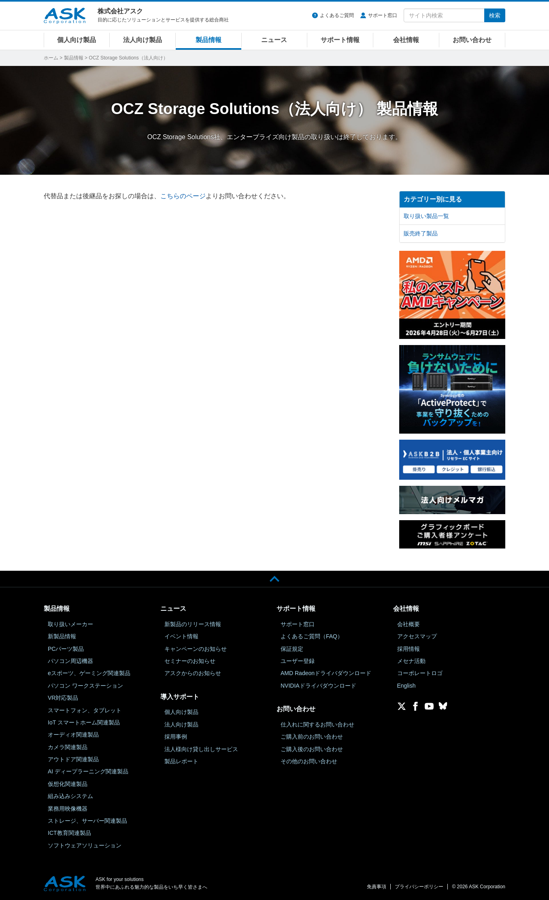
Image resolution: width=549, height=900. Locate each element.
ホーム (51, 58)
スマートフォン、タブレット (84, 710)
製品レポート (181, 761)
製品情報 (208, 39)
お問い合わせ (472, 39)
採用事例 (175, 736)
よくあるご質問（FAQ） (312, 636)
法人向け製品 (142, 39)
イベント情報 (181, 636)
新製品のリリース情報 (192, 624)
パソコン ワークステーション (85, 685)
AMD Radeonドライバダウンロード (326, 673)
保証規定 (292, 649)
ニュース (274, 39)
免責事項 (376, 886)
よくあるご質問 (337, 15)
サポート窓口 (382, 15)
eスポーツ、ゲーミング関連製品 (89, 673)
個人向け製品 (76, 39)
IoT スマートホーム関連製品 (84, 722)
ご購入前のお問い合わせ (312, 736)
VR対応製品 (63, 698)
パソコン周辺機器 (70, 661)
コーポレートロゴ (420, 673)
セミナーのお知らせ (189, 661)
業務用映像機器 (67, 808)
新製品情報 (62, 636)
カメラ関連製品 (67, 747)
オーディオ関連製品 (73, 734)
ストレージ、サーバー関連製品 (87, 820)
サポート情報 (340, 39)
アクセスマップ (417, 636)
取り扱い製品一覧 (426, 216)
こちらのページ (183, 196)
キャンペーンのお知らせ (195, 649)
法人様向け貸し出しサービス (201, 749)
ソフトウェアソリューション (84, 845)
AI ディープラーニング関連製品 (88, 771)
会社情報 (406, 39)
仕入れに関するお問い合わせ (317, 724)
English (406, 685)
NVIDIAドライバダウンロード (318, 685)
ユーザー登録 (298, 661)
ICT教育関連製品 (69, 833)
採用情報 (408, 649)
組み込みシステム (70, 796)
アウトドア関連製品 (73, 759)
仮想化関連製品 (67, 784)
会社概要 (408, 624)
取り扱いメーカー (70, 624)
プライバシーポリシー (419, 886)
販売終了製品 (421, 233)
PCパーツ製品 (66, 649)
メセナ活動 (411, 661)
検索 (494, 15)
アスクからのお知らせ (192, 673)
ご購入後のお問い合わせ (312, 749)
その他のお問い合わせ (309, 761)
